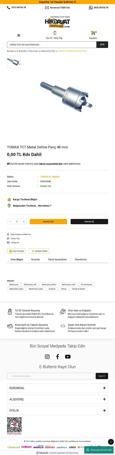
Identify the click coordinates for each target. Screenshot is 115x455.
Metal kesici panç (36, 289)
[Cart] (93, 35)
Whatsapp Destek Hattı (99, 449)
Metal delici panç (16, 289)
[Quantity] (17, 221)
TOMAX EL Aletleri (49, 176)
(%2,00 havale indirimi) (43, 164)
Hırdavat (52, 289)
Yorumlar (35, 259)
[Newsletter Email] (50, 376)
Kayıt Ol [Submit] (102, 376)
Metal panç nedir (68, 285)
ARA (102, 44)
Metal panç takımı (49, 285)
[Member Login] (54, 35)
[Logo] (57, 22)
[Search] (57, 44)
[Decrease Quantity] (10, 221)
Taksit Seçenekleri (57, 259)
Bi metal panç (86, 285)
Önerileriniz (81, 259)
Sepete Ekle (48, 221)
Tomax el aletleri (78, 289)
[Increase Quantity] (24, 221)
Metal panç (14, 285)
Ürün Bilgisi (17, 259)
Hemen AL (89, 221)
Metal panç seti (30, 285)
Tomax (63, 289)
